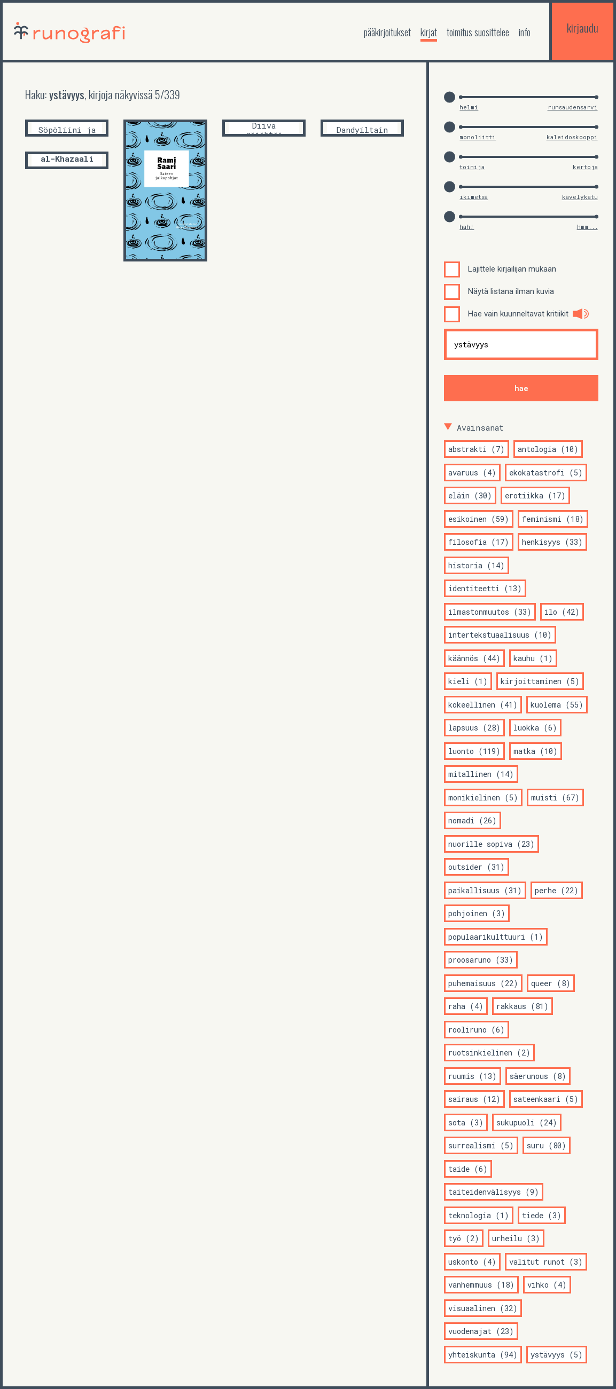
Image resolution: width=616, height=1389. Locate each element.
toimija (472, 167)
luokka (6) (535, 728)
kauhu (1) (533, 658)
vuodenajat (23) (481, 1331)
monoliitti (477, 137)
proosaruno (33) (480, 960)
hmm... (587, 227)
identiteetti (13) (485, 588)
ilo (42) (562, 612)
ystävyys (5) (557, 1355)
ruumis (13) (472, 1076)
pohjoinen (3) (476, 913)
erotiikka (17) (535, 495)
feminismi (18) (553, 519)
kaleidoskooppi (572, 137)
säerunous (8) (538, 1076)
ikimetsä (473, 197)
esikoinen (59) (478, 519)
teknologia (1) (478, 1215)
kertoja (585, 167)
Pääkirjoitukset (387, 32)
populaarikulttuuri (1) (495, 937)
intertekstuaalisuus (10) (500, 635)
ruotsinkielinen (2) (489, 1052)
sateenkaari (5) (546, 1099)
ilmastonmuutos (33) (490, 612)
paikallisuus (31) (485, 890)
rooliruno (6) (476, 1030)
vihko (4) (547, 1285)
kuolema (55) (557, 705)
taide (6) (468, 1169)
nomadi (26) (472, 820)
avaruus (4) (472, 472)
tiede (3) (542, 1215)
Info (525, 32)
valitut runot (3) (546, 1262)
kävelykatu (580, 197)
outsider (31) (476, 867)
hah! (466, 227)
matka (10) (535, 751)
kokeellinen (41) (483, 705)
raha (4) (466, 1006)
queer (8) (551, 983)
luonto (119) (474, 751)
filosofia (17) (478, 542)
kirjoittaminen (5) (540, 681)
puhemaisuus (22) (483, 983)
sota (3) (466, 1122)
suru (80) (546, 1145)
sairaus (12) (474, 1099)
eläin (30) (470, 495)
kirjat (428, 32)
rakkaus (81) (522, 1006)
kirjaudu (582, 27)
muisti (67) (555, 797)
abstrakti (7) (476, 449)
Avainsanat (480, 427)
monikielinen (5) (483, 797)
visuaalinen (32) (483, 1308)
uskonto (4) (472, 1262)
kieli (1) (468, 681)
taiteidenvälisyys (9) (493, 1192)
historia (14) (476, 565)
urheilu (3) (516, 1238)
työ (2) (463, 1238)
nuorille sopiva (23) (491, 844)
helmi (468, 107)
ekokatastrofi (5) (546, 472)
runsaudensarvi (573, 107)
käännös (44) (474, 658)
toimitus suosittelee (478, 32)
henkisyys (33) (552, 542)
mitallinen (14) (481, 774)
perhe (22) (557, 890)
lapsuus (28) (474, 728)
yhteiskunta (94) (483, 1355)
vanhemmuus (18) (481, 1285)
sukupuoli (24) (526, 1122)
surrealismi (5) (481, 1145)
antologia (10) (548, 449)
